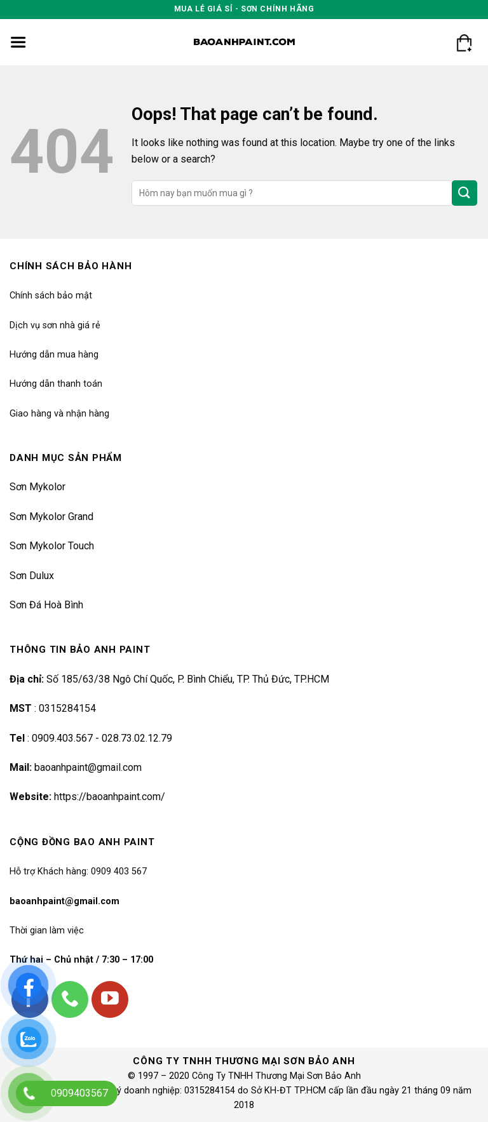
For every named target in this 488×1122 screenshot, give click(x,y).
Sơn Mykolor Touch (52, 546)
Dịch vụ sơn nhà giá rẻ (55, 325)
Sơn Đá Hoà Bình (46, 605)
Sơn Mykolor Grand (51, 517)
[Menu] (18, 42)
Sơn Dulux (32, 576)
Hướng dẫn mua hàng (54, 354)
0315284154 (66, 708)
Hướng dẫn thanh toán (56, 383)
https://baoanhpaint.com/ (109, 797)
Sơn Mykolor (37, 487)
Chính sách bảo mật (51, 295)
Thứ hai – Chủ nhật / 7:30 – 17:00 (81, 959)
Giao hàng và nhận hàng (59, 413)
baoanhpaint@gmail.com (88, 767)
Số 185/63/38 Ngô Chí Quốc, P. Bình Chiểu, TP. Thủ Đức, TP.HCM (187, 679)
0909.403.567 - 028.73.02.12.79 (102, 738)
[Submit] (464, 192)
